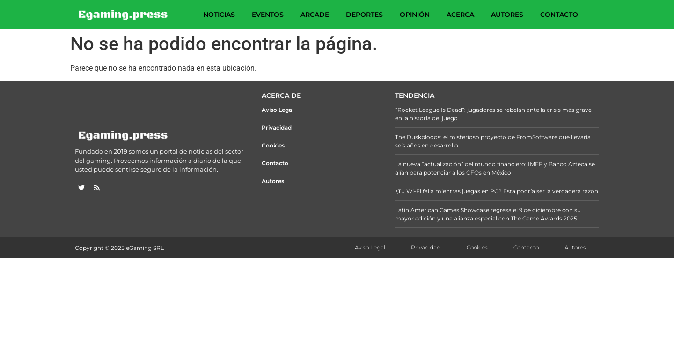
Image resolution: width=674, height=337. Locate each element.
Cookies (273, 145)
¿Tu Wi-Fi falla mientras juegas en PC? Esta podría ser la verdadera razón (496, 191)
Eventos (268, 14)
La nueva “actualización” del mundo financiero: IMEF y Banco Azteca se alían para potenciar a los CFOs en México (495, 168)
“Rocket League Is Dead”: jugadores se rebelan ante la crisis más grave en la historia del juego (493, 114)
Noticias (219, 14)
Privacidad (277, 127)
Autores (507, 14)
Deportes (364, 14)
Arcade (314, 14)
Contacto (559, 14)
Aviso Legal (277, 109)
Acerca (460, 14)
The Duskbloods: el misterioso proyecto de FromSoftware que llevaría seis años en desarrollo (493, 141)
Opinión (415, 14)
